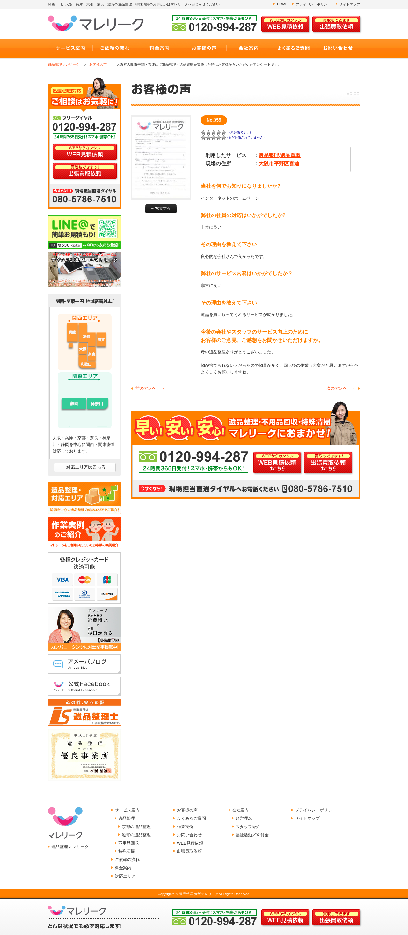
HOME (282, 4)
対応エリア (125, 876)
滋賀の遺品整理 (136, 835)
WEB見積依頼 (190, 843)
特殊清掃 (126, 851)
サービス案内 (127, 810)
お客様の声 (98, 64)
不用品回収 (128, 843)
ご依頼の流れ (127, 859)
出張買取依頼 (189, 851)
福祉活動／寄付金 (252, 835)
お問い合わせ (189, 835)
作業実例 (185, 826)
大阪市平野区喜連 (279, 163)
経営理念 (244, 818)
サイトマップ (349, 4)
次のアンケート (340, 388)
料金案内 (123, 867)
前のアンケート (149, 388)
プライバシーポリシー (313, 4)
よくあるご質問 (191, 818)
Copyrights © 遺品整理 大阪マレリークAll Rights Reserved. (204, 894)
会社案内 (240, 810)
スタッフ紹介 (248, 826)
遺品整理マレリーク (63, 64)
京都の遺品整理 (136, 826)
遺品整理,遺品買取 (280, 155)
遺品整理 (126, 818)
